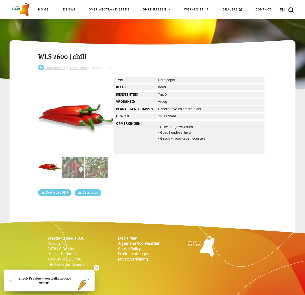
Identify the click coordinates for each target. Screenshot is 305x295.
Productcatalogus (133, 254)
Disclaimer (127, 238)
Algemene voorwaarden (139, 243)
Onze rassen (154, 10)
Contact (263, 10)
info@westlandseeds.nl (68, 264)
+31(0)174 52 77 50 (64, 259)
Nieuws (69, 10)
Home (43, 10)
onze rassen (55, 68)
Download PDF (54, 192)
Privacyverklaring (133, 259)
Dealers (232, 10)
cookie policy (129, 248)
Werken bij (194, 10)
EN (282, 9)
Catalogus (88, 192)
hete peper (78, 68)
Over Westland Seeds (109, 10)
